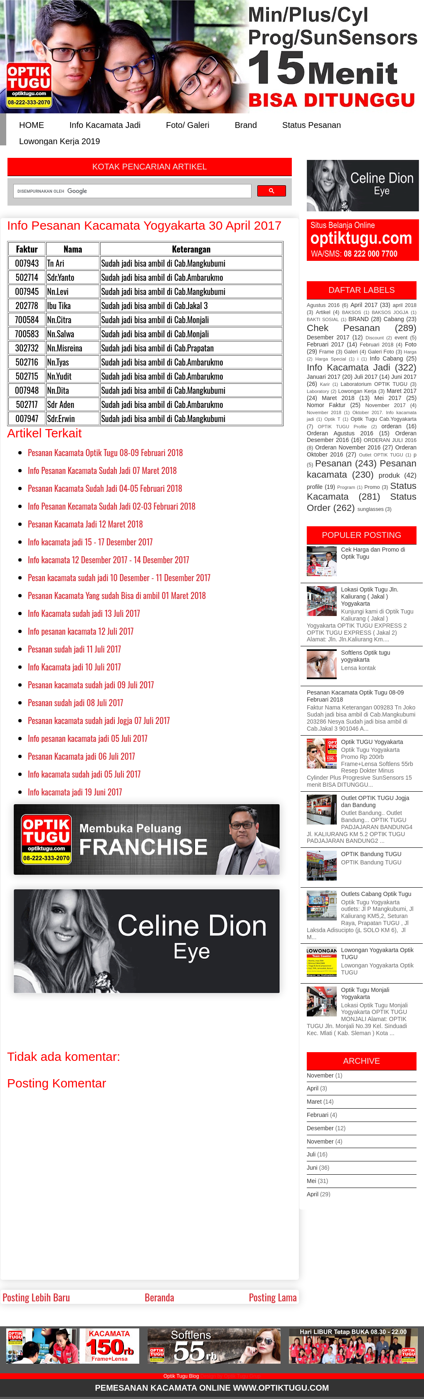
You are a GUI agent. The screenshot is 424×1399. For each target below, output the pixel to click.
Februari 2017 (325, 344)
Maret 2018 (338, 398)
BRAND (358, 319)
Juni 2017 (404, 376)
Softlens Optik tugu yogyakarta (365, 656)
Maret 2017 (402, 391)
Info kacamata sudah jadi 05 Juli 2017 (84, 774)
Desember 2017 (328, 337)
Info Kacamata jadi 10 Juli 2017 (74, 666)
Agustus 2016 (323, 305)
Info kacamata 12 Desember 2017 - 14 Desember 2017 (108, 559)
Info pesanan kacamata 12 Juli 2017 (81, 631)
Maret (314, 1101)
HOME (31, 124)
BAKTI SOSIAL (323, 319)
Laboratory (318, 391)
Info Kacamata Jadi (105, 124)
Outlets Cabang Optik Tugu (376, 894)
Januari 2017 (323, 376)
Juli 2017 (365, 376)
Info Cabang (386, 358)
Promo (372, 487)
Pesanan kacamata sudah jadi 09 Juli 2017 (91, 684)
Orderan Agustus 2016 (340, 433)
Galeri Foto (381, 352)
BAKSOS (351, 312)
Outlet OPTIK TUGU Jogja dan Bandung (375, 801)
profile (315, 487)
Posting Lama (273, 1296)
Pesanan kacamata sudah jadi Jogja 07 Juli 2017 (99, 720)
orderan (391, 426)
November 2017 (385, 405)
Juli (311, 1154)
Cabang (394, 319)
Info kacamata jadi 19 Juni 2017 (75, 791)
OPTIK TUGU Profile (342, 426)
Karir (325, 384)
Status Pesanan (311, 124)
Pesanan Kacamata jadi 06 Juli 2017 (81, 756)
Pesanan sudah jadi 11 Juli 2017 (74, 649)
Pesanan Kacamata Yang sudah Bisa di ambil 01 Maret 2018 (117, 595)
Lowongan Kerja (357, 391)
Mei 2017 (388, 398)
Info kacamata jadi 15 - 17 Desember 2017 (90, 541)
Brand (246, 124)
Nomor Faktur (326, 405)
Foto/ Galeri (187, 124)
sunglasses (370, 509)
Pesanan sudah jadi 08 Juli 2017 (75, 702)
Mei (311, 1181)
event (400, 338)
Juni (312, 1167)
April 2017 (363, 305)
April (312, 1088)
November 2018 (324, 412)
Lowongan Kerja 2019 (59, 141)
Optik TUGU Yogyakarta (372, 742)
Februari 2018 (377, 345)
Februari (317, 1115)
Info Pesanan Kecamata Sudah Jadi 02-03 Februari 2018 (112, 506)
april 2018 (405, 305)
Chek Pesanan (343, 328)
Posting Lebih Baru (36, 1296)
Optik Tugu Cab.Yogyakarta (384, 419)
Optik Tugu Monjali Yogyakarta (365, 993)
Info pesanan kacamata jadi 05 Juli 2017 (88, 738)
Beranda (159, 1296)
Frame (326, 352)
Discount (375, 337)
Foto (411, 344)
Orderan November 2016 (347, 447)
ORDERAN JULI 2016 (390, 440)
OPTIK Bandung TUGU (371, 854)
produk (389, 475)
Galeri (351, 352)
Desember (320, 1128)
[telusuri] (131, 191)
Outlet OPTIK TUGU (381, 454)
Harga (410, 351)
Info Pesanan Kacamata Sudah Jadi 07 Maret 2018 (102, 470)
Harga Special (331, 358)
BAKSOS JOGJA (390, 312)
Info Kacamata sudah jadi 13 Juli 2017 (84, 613)
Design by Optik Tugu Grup (230, 1376)
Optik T (332, 419)
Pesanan (333, 463)
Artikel (323, 312)
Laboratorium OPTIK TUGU (374, 384)
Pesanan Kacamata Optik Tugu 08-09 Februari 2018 (105, 452)
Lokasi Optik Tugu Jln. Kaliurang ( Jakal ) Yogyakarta (370, 596)
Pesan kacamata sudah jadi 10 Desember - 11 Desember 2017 (119, 577)
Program (346, 487)
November (320, 1075)
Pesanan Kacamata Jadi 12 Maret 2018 (85, 524)
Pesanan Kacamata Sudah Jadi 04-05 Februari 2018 (105, 488)
